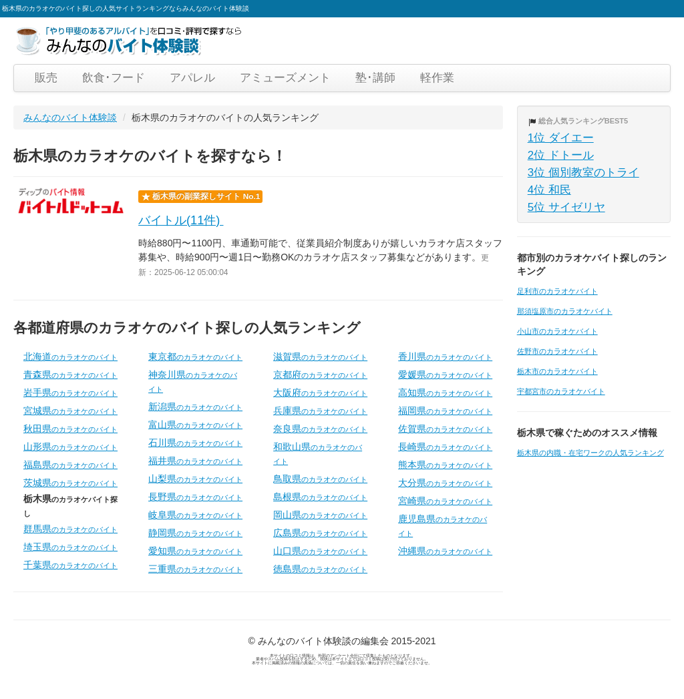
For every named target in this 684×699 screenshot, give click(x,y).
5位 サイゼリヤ (566, 207)
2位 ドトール (561, 155)
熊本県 (445, 464)
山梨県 (195, 478)
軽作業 (437, 77)
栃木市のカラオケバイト (557, 371)
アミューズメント (285, 77)
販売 (46, 77)
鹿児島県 (442, 525)
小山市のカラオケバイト (557, 331)
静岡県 (195, 532)
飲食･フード (113, 77)
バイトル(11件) (181, 220)
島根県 (320, 496)
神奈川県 (192, 381)
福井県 (195, 460)
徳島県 (320, 568)
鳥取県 (320, 478)
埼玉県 (70, 546)
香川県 (445, 356)
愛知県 (195, 550)
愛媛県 (445, 374)
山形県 (70, 446)
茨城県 (70, 482)
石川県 (195, 442)
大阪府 (320, 392)
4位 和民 (549, 190)
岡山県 (320, 514)
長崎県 (445, 446)
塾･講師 (375, 77)
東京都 (195, 356)
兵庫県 (320, 410)
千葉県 (70, 564)
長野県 (195, 496)
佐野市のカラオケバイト (557, 351)
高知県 (445, 392)
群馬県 (70, 528)
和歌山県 (317, 453)
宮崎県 (445, 500)
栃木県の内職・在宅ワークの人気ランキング (590, 453)
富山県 (195, 424)
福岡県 (445, 410)
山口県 (320, 550)
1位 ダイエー (561, 138)
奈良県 (320, 428)
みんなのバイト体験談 (70, 117)
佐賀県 (445, 428)
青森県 (70, 374)
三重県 (195, 568)
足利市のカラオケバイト (557, 291)
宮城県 (70, 410)
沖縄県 (445, 550)
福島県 (70, 464)
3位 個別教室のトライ (583, 172)
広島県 (320, 532)
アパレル (192, 77)
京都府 (320, 374)
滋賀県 (320, 356)
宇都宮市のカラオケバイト (561, 391)
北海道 (70, 356)
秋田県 (70, 428)
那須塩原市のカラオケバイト (565, 311)
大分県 (445, 482)
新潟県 (195, 406)
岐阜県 (195, 514)
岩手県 (70, 392)
